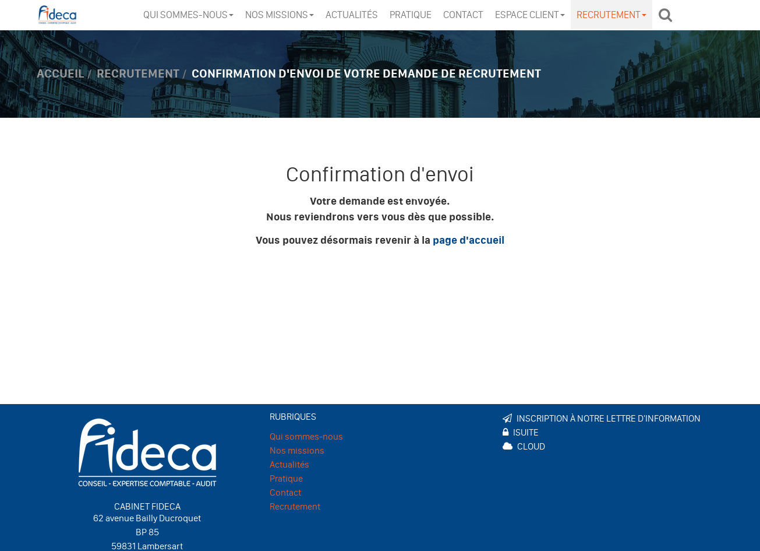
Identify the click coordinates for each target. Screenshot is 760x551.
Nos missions (279, 14)
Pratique (411, 14)
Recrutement (611, 14)
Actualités (352, 14)
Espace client (530, 14)
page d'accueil (468, 240)
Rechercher (668, 14)
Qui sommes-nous (188, 14)
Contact (463, 14)
